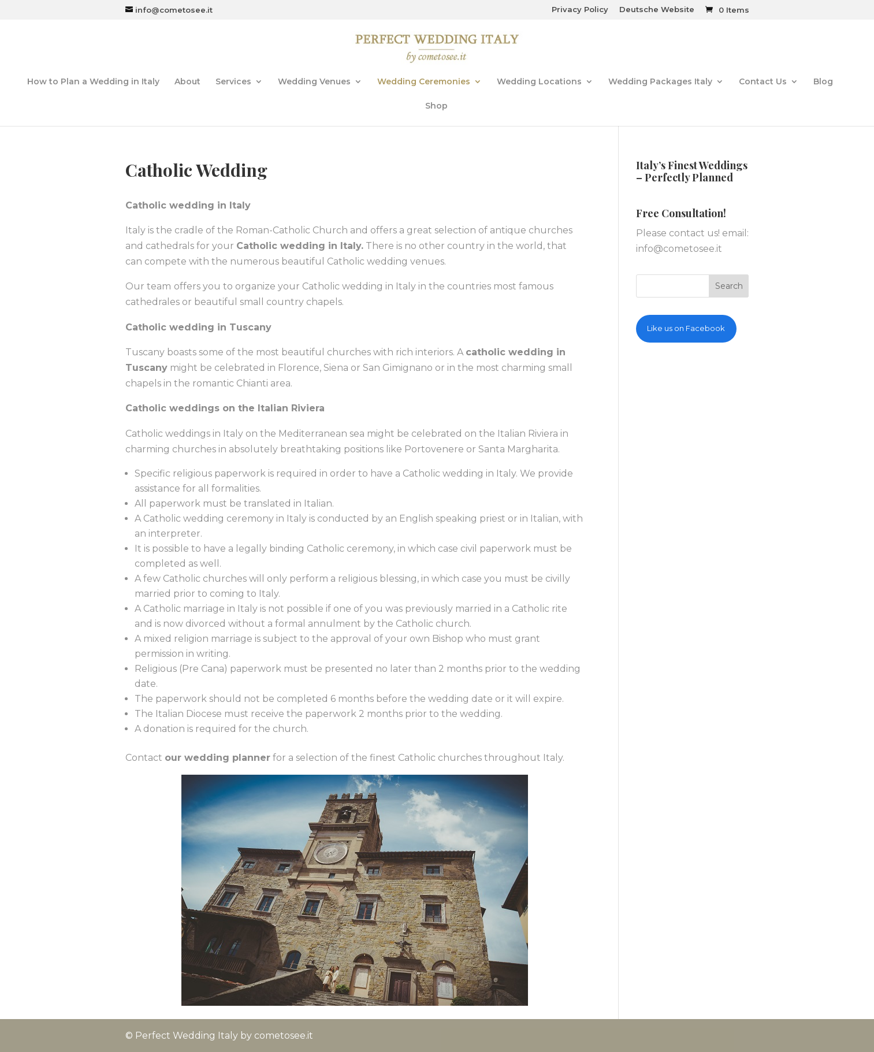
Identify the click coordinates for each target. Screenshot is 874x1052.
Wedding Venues (314, 82)
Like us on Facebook (686, 328)
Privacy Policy (580, 10)
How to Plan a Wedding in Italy (93, 82)
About (187, 82)
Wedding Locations (539, 82)
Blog (823, 82)
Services (233, 82)
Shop (436, 106)
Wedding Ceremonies (423, 82)
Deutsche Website (656, 10)
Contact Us (763, 82)
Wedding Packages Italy (660, 82)
